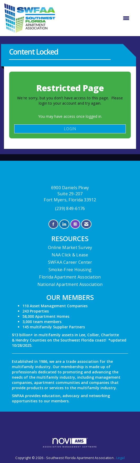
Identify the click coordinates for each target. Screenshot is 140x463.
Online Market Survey (70, 247)
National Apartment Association (70, 284)
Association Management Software (70, 443)
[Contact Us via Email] (86, 224)
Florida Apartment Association (70, 277)
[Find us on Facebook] (53, 224)
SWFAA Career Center (70, 262)
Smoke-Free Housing (70, 269)
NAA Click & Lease (70, 255)
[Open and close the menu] (95, 18)
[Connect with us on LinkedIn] (64, 224)
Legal (120, 458)
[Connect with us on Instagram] (75, 224)
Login (70, 128)
